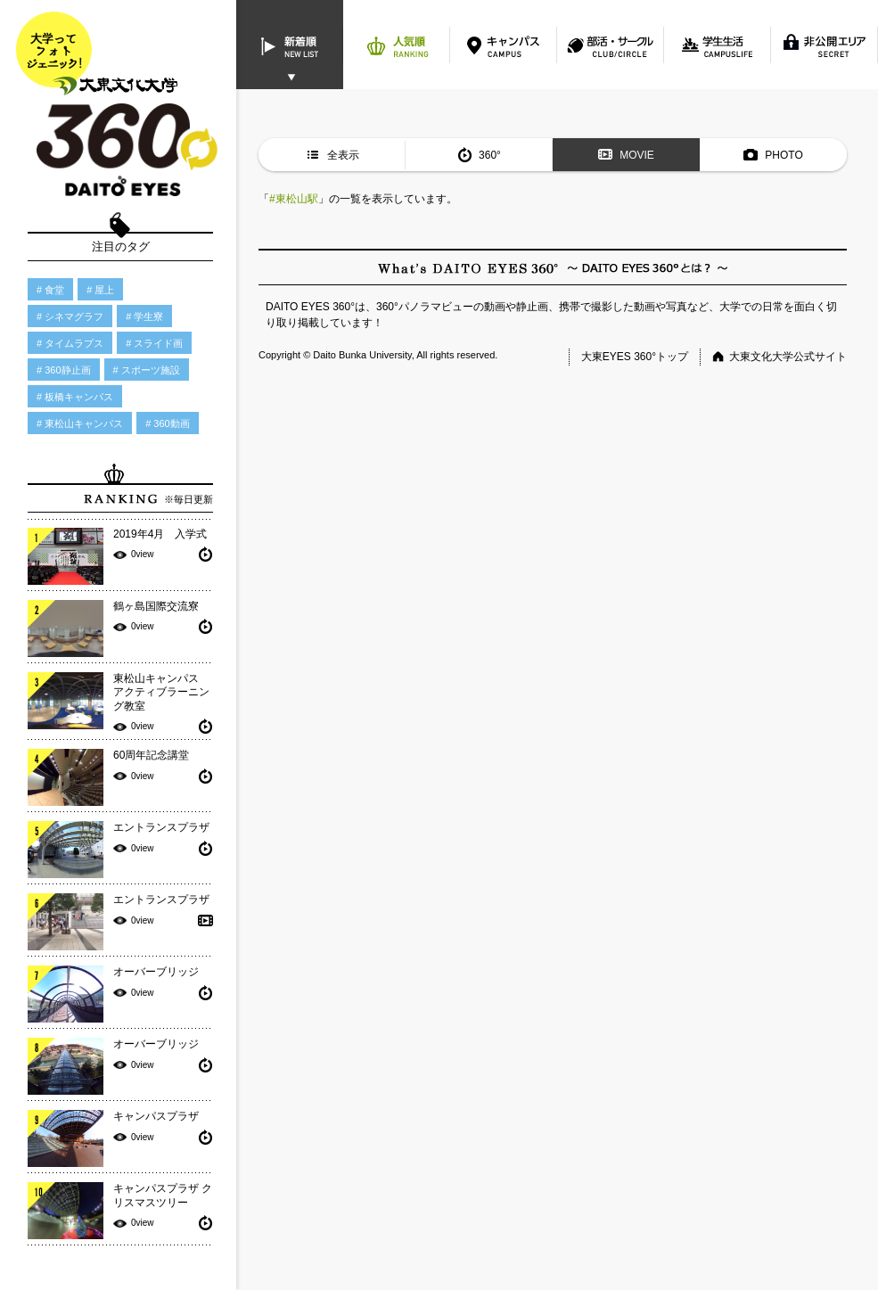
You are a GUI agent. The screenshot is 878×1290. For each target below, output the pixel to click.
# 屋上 (100, 289)
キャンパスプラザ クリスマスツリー (162, 1195)
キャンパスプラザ (156, 1116)
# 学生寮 (144, 316)
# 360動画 (167, 423)
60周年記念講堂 (151, 755)
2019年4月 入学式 (160, 534)
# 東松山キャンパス (80, 423)
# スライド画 (154, 343)
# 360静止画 (64, 370)
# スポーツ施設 (146, 370)
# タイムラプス (70, 343)
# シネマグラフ (70, 316)
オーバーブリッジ (156, 971)
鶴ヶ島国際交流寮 (156, 606)
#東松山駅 (293, 199)
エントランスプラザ (161, 827)
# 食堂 (50, 289)
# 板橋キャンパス (75, 396)
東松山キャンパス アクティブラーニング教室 (161, 692)
